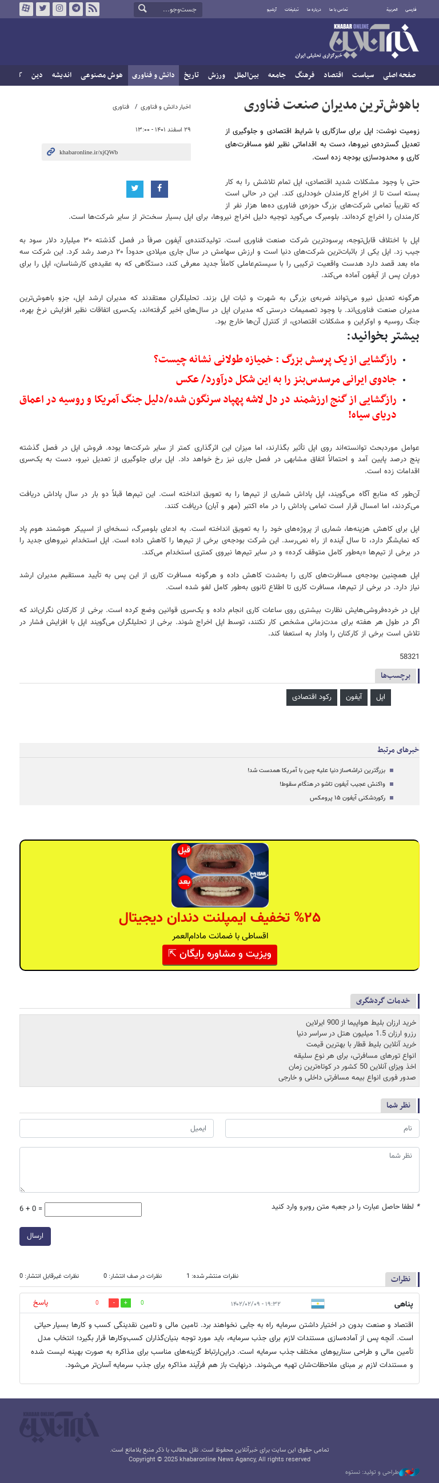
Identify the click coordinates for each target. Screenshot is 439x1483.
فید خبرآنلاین (92, 9)
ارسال (35, 1236)
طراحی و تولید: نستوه (382, 1472)
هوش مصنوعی (102, 75)
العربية (392, 9)
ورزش (216, 75)
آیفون (354, 697)
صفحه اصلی (399, 75)
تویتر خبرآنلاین (43, 9)
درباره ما (314, 9)
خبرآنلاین (357, 42)
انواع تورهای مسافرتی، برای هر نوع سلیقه (355, 1056)
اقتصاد (333, 75)
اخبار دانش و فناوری (166, 107)
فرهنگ (304, 75)
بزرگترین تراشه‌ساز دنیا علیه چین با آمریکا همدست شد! (316, 771)
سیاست (363, 75)
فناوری (121, 107)
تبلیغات (292, 9)
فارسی (411, 9)
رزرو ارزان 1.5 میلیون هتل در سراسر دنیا (356, 1034)
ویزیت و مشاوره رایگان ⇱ (220, 954)
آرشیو (272, 9)
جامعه (277, 75)
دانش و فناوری (153, 75)
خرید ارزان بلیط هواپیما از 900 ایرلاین (361, 1023)
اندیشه (61, 75)
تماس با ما (338, 9)
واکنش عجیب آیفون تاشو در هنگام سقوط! (332, 784)
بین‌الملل (246, 75)
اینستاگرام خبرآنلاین (59, 9)
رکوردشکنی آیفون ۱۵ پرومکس (347, 798)
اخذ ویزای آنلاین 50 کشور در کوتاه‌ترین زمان (352, 1067)
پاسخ (40, 1303)
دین (37, 75)
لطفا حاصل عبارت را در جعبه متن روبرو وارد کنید (346, 1207)
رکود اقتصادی (312, 697)
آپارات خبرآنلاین (26, 9)
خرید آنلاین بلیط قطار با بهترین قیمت (361, 1044)
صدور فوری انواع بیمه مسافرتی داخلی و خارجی (347, 1078)
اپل (380, 697)
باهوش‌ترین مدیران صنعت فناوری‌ (332, 105)
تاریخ (191, 75)
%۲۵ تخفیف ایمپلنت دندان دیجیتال (220, 918)
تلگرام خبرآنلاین (76, 9)
